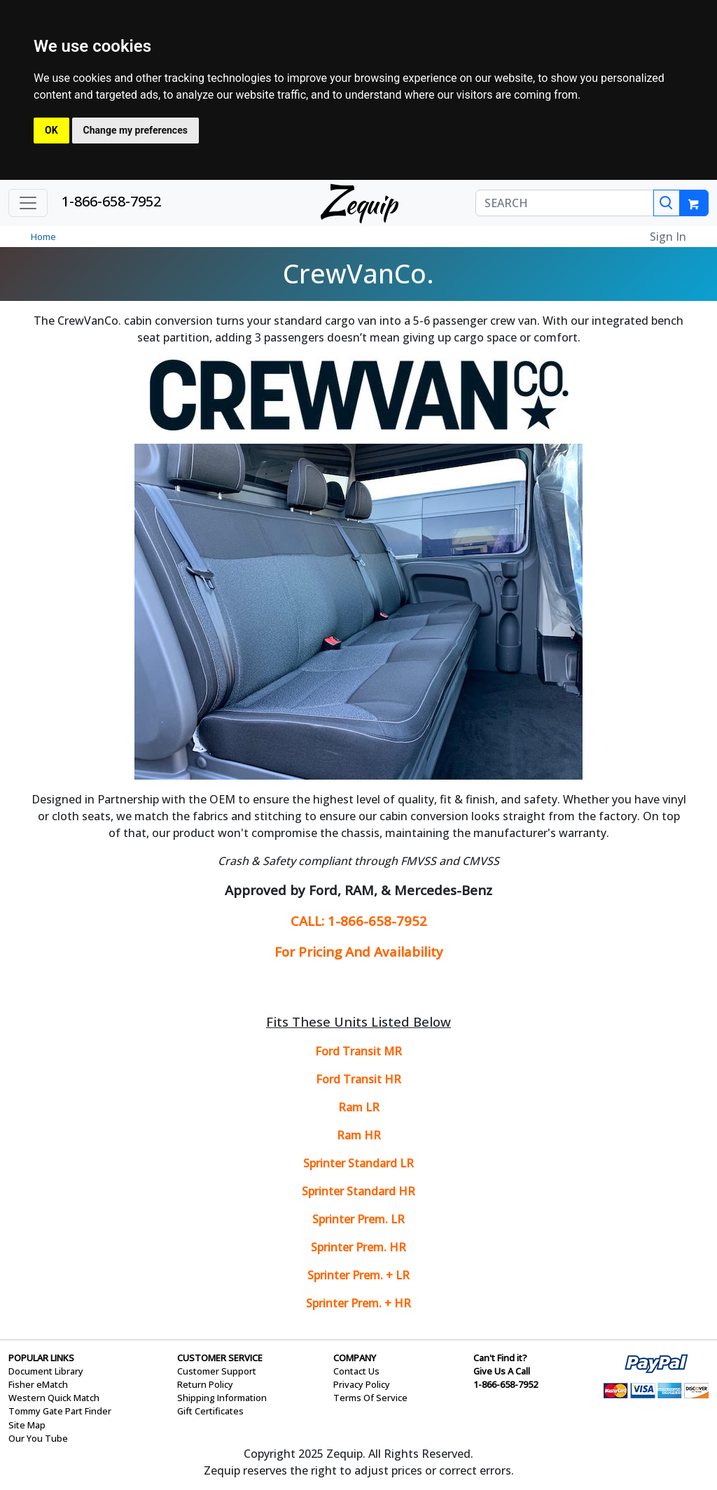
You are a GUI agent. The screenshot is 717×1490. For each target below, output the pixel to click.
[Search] (666, 203)
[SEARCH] (564, 203)
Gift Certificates (210, 1411)
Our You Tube (38, 1438)
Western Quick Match (53, 1397)
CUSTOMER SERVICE (220, 1357)
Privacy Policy (361, 1384)
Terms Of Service (370, 1397)
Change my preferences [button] (135, 130)
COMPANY (354, 1357)
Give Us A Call (501, 1371)
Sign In (668, 236)
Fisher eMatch (38, 1384)
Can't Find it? (500, 1357)
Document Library (45, 1371)
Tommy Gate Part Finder (59, 1411)
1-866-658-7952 (111, 201)
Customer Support (216, 1371)
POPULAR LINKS (41, 1357)
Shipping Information (222, 1397)
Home (43, 236)
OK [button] (51, 130)
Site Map (27, 1425)
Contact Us (356, 1371)
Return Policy (205, 1384)
